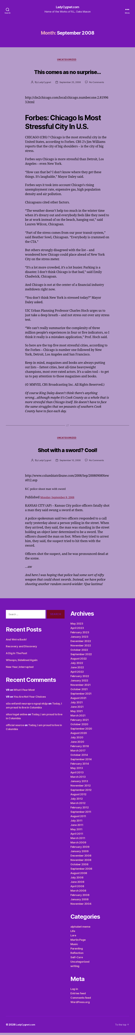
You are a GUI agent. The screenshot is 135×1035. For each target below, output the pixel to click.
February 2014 (79, 765)
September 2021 (81, 695)
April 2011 (76, 835)
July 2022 (76, 665)
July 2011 (76, 822)
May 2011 (76, 831)
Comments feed (80, 999)
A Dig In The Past (16, 655)
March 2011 (77, 840)
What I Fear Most (24, 692)
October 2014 (79, 757)
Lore (73, 937)
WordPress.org (80, 1004)
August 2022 (78, 660)
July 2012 (76, 800)
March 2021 (77, 717)
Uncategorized (67, 60)
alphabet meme (80, 928)
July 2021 (76, 704)
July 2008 (76, 879)
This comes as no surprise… (67, 71)
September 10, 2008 (70, 462)
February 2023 (79, 634)
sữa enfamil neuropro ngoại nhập (27, 705)
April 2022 (77, 673)
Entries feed (78, 995)
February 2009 (79, 849)
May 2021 (76, 713)
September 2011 (80, 814)
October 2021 (79, 691)
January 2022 (79, 682)
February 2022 (79, 678)
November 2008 (80, 862)
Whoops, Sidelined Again (21, 662)
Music (74, 946)
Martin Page (78, 942)
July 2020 (76, 739)
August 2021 (78, 700)
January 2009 (79, 853)
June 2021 (77, 708)
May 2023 (76, 625)
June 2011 (76, 827)
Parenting (76, 950)
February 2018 (79, 748)
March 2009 (78, 844)
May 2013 (76, 770)
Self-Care (76, 959)
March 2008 (78, 892)
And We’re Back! (16, 641)
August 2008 (78, 875)
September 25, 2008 (70, 83)
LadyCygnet (43, 83)
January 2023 (79, 638)
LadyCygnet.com (67, 7)
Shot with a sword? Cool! (67, 450)
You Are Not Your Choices (30, 698)
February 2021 (79, 722)
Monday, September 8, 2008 (60, 499)
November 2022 (80, 647)
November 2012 (80, 787)
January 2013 (79, 783)
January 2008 (79, 901)
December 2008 (80, 857)
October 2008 (79, 866)
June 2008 (77, 884)
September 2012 (81, 792)
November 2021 (80, 687)
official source (15, 727)
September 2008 (81, 870)
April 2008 (77, 888)
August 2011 (78, 818)
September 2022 (81, 656)
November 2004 (80, 905)
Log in (74, 991)
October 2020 (79, 726)
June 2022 (77, 669)
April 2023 (77, 630)
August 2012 (78, 796)
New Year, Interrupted (19, 669)
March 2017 (77, 752)
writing (74, 968)
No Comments (97, 83)
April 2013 (76, 774)
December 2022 (80, 643)
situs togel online (16, 716)
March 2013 (78, 779)
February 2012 (79, 809)
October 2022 (79, 652)
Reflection (76, 955)
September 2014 (81, 761)
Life (72, 933)
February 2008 (79, 897)
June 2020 (77, 743)
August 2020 (78, 735)
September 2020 (81, 730)
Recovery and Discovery (21, 648)
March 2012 (77, 805)
